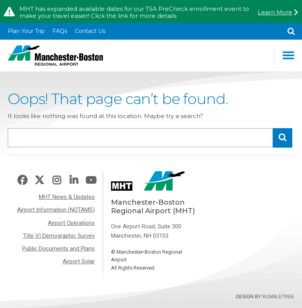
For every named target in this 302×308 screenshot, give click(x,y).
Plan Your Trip (26, 31)
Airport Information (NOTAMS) (56, 209)
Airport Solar (78, 261)
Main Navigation (288, 55)
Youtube (90, 180)
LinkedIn (73, 180)
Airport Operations (71, 222)
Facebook (22, 180)
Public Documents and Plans (58, 248)
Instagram (56, 180)
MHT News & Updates (67, 196)
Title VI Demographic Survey (59, 235)
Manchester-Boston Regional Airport (55, 55)
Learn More (275, 12)
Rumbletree (278, 296)
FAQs (59, 31)
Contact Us (90, 31)
